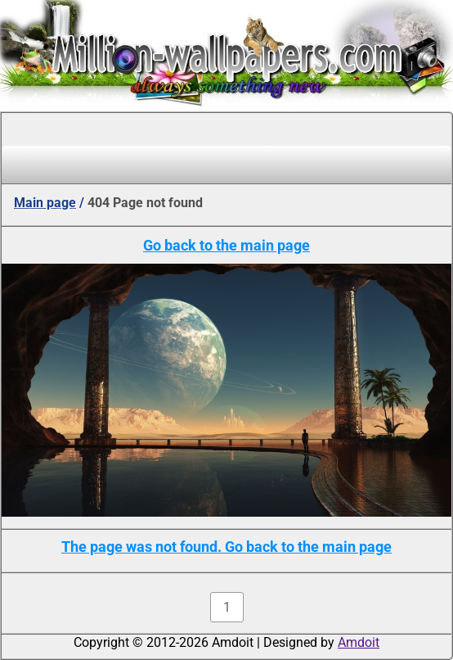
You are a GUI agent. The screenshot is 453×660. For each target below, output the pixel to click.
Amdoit (358, 642)
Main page (45, 202)
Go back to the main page (226, 245)
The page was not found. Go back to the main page (226, 546)
